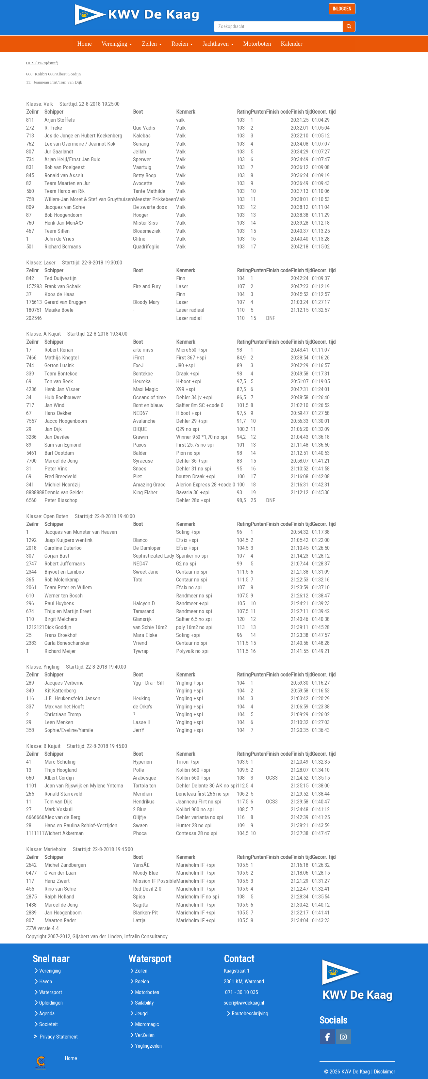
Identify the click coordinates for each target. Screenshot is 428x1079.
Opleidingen (51, 1003)
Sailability (144, 1003)
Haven (45, 981)
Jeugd (141, 1013)
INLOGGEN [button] (342, 8)
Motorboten (257, 43)
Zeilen (151, 43)
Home (84, 43)
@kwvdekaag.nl (244, 1003)
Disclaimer (384, 1072)
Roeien (182, 43)
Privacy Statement (59, 1037)
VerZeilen (145, 1035)
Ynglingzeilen (148, 1046)
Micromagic (147, 1024)
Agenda (47, 1013)
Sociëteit (48, 1024)
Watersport (50, 992)
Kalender (292, 43)
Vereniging (117, 43)
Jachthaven (218, 43)
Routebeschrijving (250, 1013)
